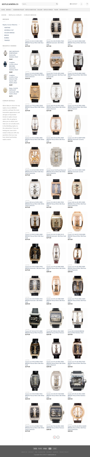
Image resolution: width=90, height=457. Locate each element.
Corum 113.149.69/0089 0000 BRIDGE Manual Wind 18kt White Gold (55, 268)
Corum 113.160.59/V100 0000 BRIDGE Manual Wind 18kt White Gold (55, 395)
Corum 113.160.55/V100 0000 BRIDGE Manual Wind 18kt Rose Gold (77, 236)
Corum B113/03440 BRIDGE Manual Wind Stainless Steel (76, 332)
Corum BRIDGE (30, 15)
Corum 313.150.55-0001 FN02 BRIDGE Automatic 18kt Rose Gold (35, 267)
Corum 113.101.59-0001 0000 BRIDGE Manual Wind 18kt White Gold (34, 139)
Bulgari (39, 9)
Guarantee (41, 452)
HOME (3, 9)
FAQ (36, 452)
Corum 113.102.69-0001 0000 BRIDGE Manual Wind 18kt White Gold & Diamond (77, 107)
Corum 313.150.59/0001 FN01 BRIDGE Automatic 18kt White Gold (55, 42)
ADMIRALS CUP (9, 30)
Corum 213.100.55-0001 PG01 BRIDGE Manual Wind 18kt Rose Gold (55, 203)
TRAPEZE (7, 40)
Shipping (55, 452)
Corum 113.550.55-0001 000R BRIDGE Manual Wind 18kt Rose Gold (34, 236)
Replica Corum (15, 15)
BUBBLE (6, 38)
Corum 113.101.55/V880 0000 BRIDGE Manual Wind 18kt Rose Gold (55, 300)
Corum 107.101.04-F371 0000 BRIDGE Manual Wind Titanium (34, 332)
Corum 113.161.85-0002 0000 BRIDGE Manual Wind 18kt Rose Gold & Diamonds (77, 268)
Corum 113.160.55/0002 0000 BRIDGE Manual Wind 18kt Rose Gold (77, 42)
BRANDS (9, 10)
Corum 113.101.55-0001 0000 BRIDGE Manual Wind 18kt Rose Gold (34, 42)
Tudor (56, 9)
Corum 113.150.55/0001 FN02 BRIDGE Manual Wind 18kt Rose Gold (34, 363)
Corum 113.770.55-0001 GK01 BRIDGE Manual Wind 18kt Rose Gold (77, 300)
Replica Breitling (30, 9)
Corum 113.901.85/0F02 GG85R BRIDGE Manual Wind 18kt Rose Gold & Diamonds (77, 427)
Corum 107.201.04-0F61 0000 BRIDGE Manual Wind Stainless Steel (76, 395)
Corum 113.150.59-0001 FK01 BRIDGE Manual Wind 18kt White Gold (34, 395)
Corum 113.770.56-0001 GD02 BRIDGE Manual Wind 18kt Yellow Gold (34, 107)
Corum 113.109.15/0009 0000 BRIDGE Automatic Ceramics (76, 138)
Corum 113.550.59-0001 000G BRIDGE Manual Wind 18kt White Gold (77, 75)
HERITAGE (7, 27)
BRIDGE (6, 35)
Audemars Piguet (18, 9)
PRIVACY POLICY (64, 452)
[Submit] (56, 3)
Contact (31, 452)
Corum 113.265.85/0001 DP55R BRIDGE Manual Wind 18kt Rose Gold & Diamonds (34, 171)
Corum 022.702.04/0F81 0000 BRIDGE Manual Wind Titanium (55, 426)
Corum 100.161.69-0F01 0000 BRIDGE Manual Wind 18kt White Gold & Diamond (34, 203)
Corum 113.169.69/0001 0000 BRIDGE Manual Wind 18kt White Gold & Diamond (34, 75)
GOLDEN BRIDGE (9, 32)
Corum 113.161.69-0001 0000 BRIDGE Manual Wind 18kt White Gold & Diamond (55, 363)
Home (3, 15)
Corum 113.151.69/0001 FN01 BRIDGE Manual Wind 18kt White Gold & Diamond (34, 427)
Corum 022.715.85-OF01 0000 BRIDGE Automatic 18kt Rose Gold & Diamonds (56, 75)
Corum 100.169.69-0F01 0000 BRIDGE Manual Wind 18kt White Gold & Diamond (55, 107)
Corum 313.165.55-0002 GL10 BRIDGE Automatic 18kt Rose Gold (56, 235)
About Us (24, 452)
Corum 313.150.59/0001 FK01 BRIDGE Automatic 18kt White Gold (34, 300)
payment (49, 452)
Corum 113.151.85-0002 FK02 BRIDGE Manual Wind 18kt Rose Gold (77, 363)
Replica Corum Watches (10, 25)
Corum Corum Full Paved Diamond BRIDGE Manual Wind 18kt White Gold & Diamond (56, 171)
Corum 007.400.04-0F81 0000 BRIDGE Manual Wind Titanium (55, 332)
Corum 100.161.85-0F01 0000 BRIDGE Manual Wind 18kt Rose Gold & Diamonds (77, 203)
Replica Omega (48, 9)
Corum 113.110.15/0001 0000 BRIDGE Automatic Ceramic (76, 170)
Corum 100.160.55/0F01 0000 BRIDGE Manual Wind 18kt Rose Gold (55, 139)
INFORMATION (64, 10)
